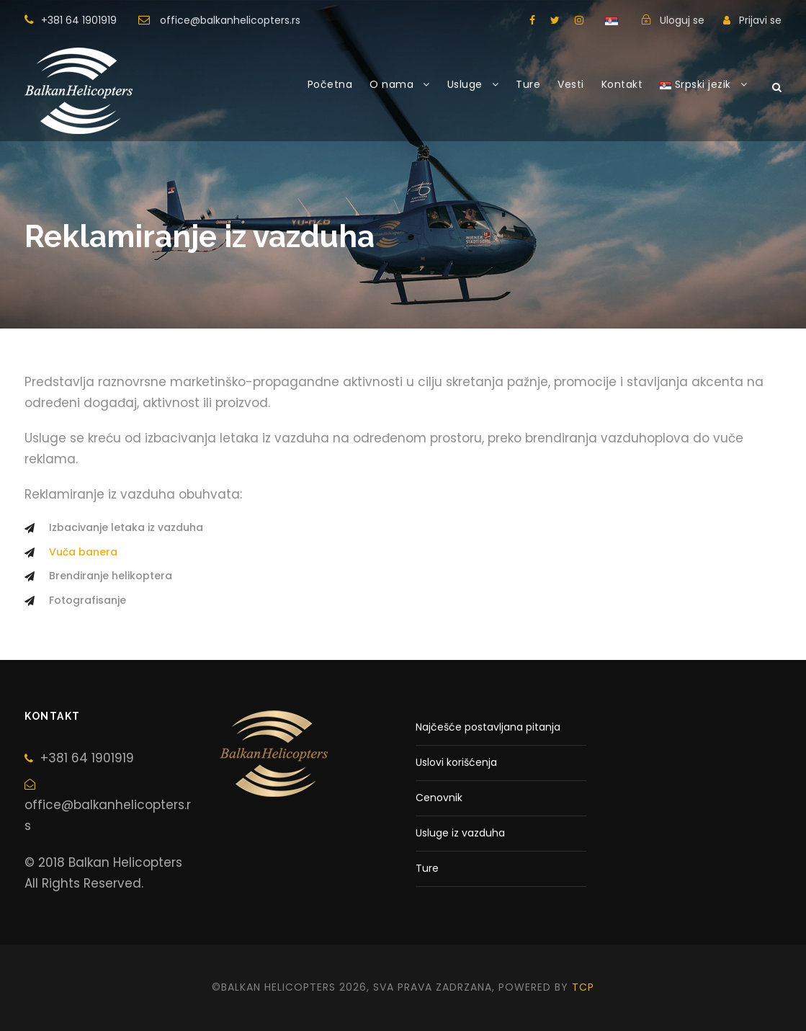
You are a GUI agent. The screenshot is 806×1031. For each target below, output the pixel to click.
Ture (528, 84)
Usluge (465, 84)
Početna (330, 84)
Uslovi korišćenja (456, 762)
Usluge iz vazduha (460, 833)
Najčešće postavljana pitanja (488, 727)
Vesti (571, 84)
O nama (391, 84)
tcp (583, 987)
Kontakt (622, 84)
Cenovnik (439, 797)
